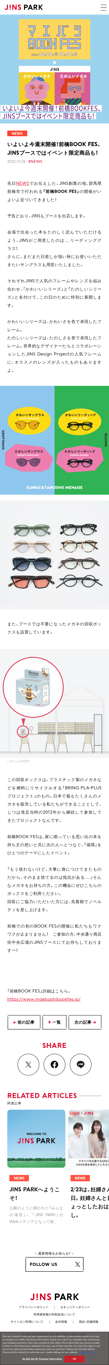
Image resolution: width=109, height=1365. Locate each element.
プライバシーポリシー (33, 1307)
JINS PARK (23, 7)
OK (74, 1360)
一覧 (56, 1023)
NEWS (22, 193)
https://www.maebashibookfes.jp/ (43, 1010)
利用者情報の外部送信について (54, 1314)
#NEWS (35, 162)
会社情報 (61, 1322)
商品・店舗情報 (88, 1322)
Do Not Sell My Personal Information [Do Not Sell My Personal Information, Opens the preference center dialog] (42, 1360)
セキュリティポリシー (75, 1307)
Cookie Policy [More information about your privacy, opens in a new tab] (86, 1354)
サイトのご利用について (27, 1322)
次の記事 (82, 1023)
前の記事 (26, 1023)
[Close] (103, 1338)
